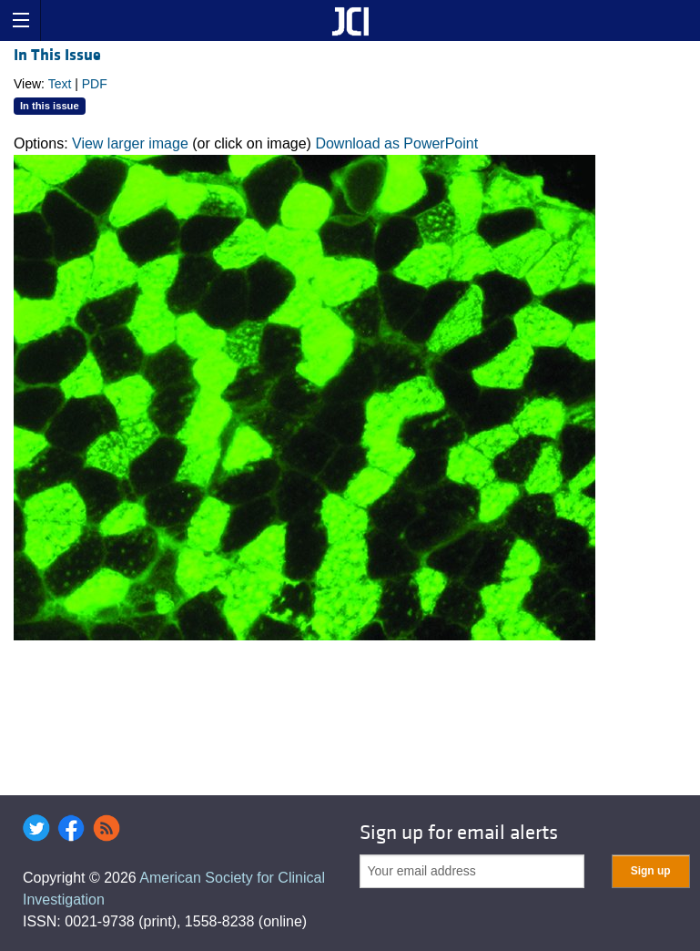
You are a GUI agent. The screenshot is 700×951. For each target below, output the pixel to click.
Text (60, 84)
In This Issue (57, 55)
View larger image (130, 143)
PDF (94, 84)
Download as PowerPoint (396, 143)
